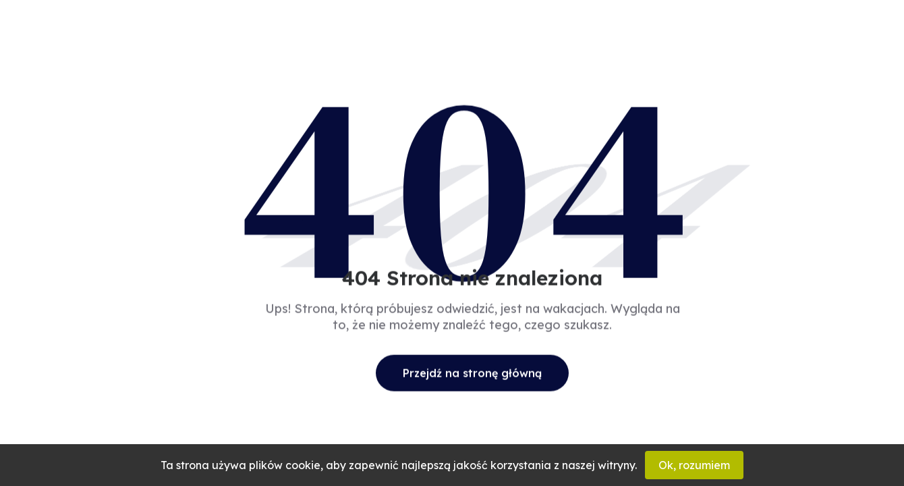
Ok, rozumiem (694, 465)
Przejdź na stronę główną (472, 372)
